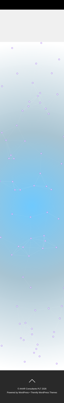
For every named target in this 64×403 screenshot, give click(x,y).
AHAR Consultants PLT (30, 389)
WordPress (24, 392)
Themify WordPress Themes (44, 392)
